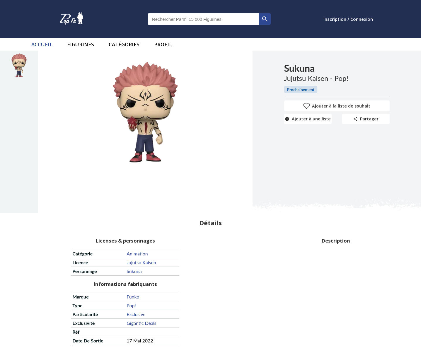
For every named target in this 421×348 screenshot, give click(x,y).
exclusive (136, 314)
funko (133, 296)
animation (137, 253)
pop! (131, 305)
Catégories (124, 44)
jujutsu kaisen (141, 262)
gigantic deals (141, 323)
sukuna (134, 271)
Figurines (80, 44)
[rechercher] (265, 19)
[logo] (71, 19)
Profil (163, 44)
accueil (41, 44)
